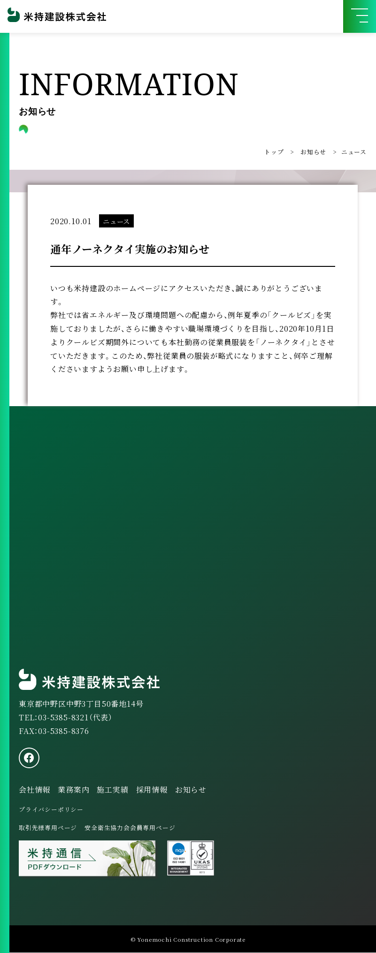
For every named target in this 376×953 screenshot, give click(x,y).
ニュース (354, 151)
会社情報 (34, 789)
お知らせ (313, 151)
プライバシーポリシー (51, 809)
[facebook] (29, 758)
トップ (274, 151)
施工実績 (112, 789)
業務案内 (73, 789)
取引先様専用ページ (48, 828)
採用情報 (152, 789)
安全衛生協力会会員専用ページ (129, 828)
